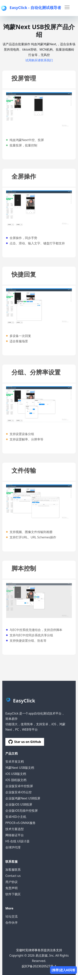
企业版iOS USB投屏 (18, 804)
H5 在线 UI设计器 (17, 841)
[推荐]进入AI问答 (63, 970)
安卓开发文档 (14, 761)
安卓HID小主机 (15, 817)
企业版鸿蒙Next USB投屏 (22, 798)
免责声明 (11, 888)
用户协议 (11, 882)
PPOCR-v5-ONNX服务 (20, 823)
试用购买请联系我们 (39, 60)
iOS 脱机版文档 (15, 780)
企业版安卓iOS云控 (18, 792)
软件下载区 (13, 894)
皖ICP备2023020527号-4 (39, 966)
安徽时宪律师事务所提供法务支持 (39, 950)
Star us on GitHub (24, 742)
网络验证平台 (14, 835)
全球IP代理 (13, 847)
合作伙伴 (11, 922)
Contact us (13, 876)
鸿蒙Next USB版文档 (19, 768)
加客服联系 (13, 869)
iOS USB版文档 (15, 774)
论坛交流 (11, 916)
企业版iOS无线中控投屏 (21, 810)
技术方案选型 (14, 829)
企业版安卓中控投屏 (19, 786)
